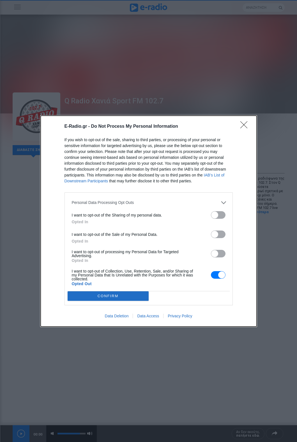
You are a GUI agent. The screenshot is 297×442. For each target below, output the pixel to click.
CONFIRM (108, 296)
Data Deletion (117, 316)
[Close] (245, 126)
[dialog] (149, 221)
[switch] (218, 215)
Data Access (148, 316)
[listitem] (148, 203)
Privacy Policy (180, 316)
